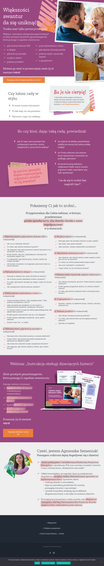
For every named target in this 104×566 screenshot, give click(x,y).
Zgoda (37, 563)
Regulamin (52, 523)
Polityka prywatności (52, 528)
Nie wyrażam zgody (48, 563)
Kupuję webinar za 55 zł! (18, 433)
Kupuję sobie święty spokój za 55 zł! (24, 80)
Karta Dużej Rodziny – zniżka (52, 534)
